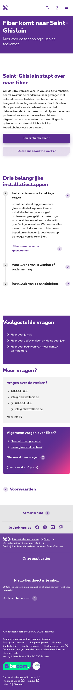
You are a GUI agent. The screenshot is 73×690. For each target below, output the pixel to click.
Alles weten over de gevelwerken (37, 248)
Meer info (14, 417)
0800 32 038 (19, 391)
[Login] (57, 8)
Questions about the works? (37, 151)
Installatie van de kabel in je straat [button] (41, 196)
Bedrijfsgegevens (56, 646)
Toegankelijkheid (39, 642)
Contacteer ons (36, 513)
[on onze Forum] (60, 527)
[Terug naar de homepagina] (5, 8)
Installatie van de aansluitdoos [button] (41, 283)
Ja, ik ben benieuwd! (20, 598)
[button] (66, 7)
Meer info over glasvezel (26, 441)
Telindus (32, 681)
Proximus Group (13, 681)
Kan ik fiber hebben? (36, 138)
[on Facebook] (38, 527)
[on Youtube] (53, 527)
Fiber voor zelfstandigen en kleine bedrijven (38, 340)
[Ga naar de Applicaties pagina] (25, 566)
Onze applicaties (36, 558)
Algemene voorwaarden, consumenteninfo (26, 639)
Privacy (56, 642)
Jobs (7, 684)
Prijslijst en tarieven (14, 642)
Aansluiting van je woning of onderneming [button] (41, 267)
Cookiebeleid (10, 646)
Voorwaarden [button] (19, 489)
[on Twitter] (45, 527)
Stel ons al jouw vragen (26, 458)
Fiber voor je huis (21, 334)
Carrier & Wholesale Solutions (21, 677)
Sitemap (18, 684)
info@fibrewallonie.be (25, 397)
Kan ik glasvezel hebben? (26, 447)
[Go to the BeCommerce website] (21, 667)
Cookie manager (31, 646)
